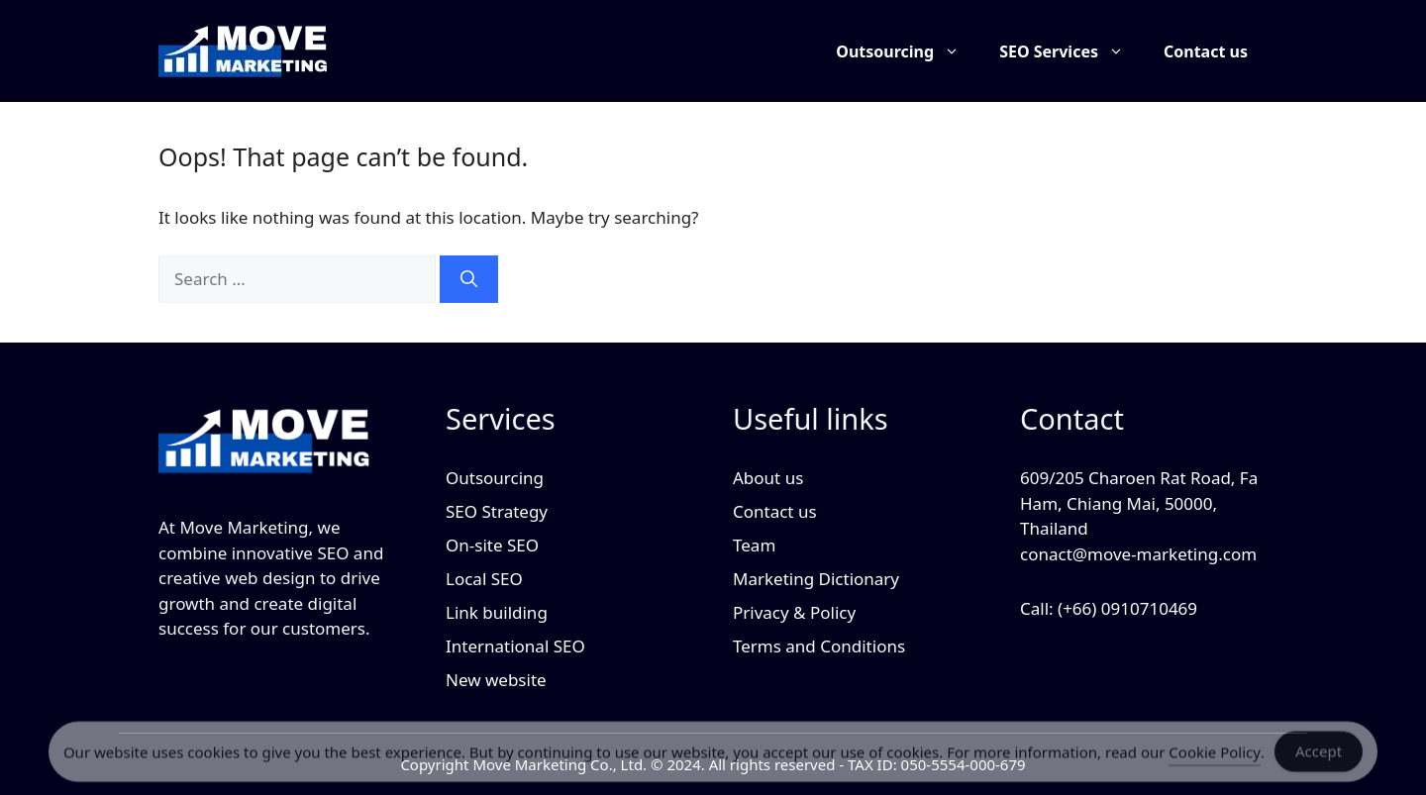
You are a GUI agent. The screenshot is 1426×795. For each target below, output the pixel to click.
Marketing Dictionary (816, 578)
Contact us (1206, 51)
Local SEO (484, 578)
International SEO (515, 646)
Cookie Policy (1215, 756)
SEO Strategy (497, 511)
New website (496, 679)
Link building (497, 612)
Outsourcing (907, 51)
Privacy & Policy (794, 612)
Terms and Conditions (819, 646)
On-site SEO (492, 545)
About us (768, 477)
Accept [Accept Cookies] (1318, 756)
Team (754, 545)
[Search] (469, 279)
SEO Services (1071, 51)
